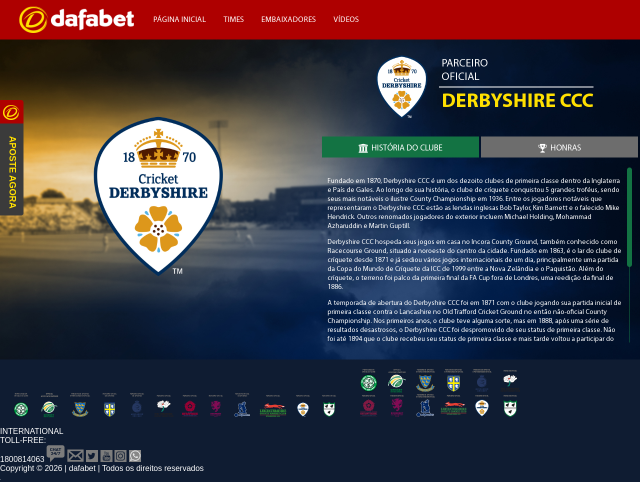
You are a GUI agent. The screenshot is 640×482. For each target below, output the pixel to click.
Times (234, 20)
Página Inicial (179, 20)
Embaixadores (288, 20)
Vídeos (346, 20)
